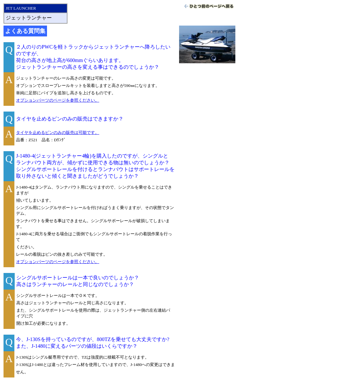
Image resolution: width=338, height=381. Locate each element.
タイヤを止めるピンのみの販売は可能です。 (57, 132)
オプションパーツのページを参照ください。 (57, 100)
